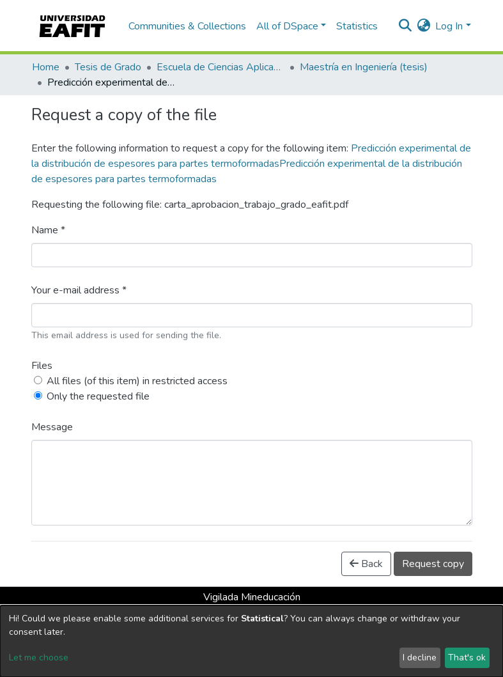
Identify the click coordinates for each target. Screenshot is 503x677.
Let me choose (38, 657)
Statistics (357, 26)
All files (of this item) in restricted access (137, 381)
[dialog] (251, 641)
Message (52, 427)
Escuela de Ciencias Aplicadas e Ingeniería (220, 67)
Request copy (433, 564)
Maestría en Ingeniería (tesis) (364, 67)
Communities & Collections (187, 26)
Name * (48, 230)
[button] (423, 26)
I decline (420, 657)
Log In (449, 26)
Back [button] (366, 564)
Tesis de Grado (108, 67)
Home (45, 67)
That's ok (467, 657)
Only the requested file (98, 396)
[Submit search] (405, 26)
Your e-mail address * (79, 290)
